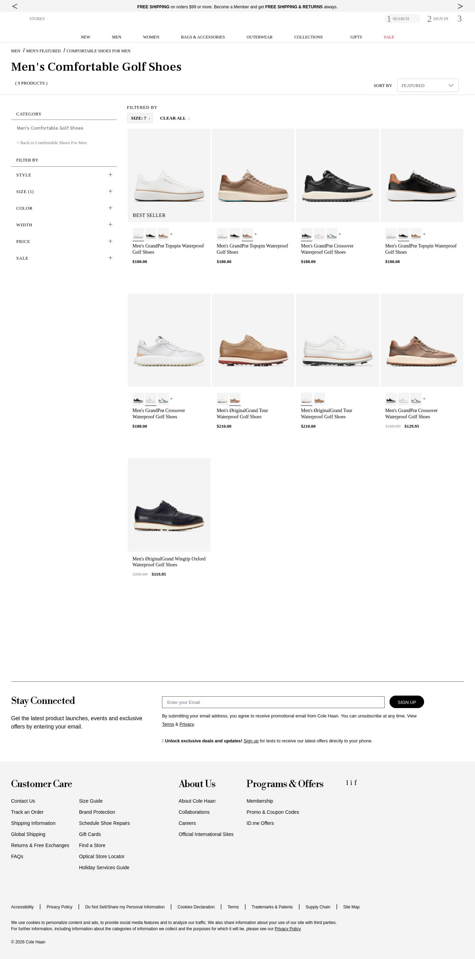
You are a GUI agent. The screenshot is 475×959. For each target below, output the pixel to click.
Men (15, 51)
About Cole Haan (197, 801)
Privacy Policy (59, 907)
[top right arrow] (460, 6)
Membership (260, 801)
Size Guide (90, 801)
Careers (187, 823)
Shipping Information (33, 823)
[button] (19, 18)
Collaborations (194, 812)
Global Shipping (28, 834)
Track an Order (27, 812)
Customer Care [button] (41, 784)
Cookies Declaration (196, 907)
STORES (37, 18)
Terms (233, 907)
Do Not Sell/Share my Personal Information (124, 907)
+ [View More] (171, 234)
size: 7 (139, 118)
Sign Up (407, 702)
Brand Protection (97, 812)
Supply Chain (318, 907)
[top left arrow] (14, 6)
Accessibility (22, 907)
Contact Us (23, 801)
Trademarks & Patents (272, 907)
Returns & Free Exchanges (40, 845)
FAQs (17, 856)
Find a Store (92, 845)
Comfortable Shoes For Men (98, 51)
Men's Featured (43, 51)
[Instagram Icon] (352, 782)
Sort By (383, 85)
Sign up (251, 740)
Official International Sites (206, 834)
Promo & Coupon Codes (273, 812)
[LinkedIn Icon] (348, 782)
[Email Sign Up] (273, 702)
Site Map (351, 907)
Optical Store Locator (102, 856)
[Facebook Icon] (355, 782)
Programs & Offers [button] (285, 784)
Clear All (173, 118)
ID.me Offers (260, 823)
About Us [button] (197, 784)
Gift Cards (90, 834)
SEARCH (401, 18)
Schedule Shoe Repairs (104, 823)
